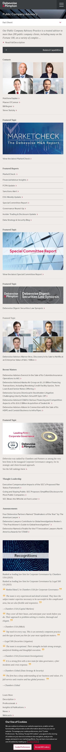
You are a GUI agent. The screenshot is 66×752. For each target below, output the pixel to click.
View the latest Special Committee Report (22, 274)
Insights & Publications (13, 707)
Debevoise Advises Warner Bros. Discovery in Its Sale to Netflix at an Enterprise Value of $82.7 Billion (33, 358)
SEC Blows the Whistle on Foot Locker (20, 498)
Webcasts (7, 715)
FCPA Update (9, 185)
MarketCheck (9, 174)
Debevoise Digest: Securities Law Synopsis (23, 308)
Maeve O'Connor (10, 102)
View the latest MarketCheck (16, 158)
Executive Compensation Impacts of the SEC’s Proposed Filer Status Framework (31, 486)
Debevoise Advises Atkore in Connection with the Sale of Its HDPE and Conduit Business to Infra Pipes (30, 409)
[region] (33, 734)
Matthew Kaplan (10, 98)
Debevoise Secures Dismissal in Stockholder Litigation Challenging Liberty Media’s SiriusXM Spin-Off (28, 394)
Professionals (9, 703)
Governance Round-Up (13, 208)
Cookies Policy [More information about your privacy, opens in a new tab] (32, 742)
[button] (61, 4)
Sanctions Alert (10, 191)
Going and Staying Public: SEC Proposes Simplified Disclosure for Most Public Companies (33, 493)
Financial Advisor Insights (14, 179)
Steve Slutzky (9, 110)
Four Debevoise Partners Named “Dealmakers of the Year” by (33, 516)
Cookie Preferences (22, 747)
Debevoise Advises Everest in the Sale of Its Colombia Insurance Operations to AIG (32, 377)
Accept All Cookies (42, 747)
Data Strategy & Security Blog (16, 220)
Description (8, 699)
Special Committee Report (15, 202)
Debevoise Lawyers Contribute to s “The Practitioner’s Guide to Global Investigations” (32, 523)
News (5, 711)
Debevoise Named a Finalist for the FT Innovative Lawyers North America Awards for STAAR (33, 530)
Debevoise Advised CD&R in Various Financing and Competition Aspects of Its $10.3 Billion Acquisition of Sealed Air (32, 401)
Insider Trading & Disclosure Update (19, 214)
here (23, 469)
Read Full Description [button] (15, 42)
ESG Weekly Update (12, 197)
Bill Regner (7, 106)
